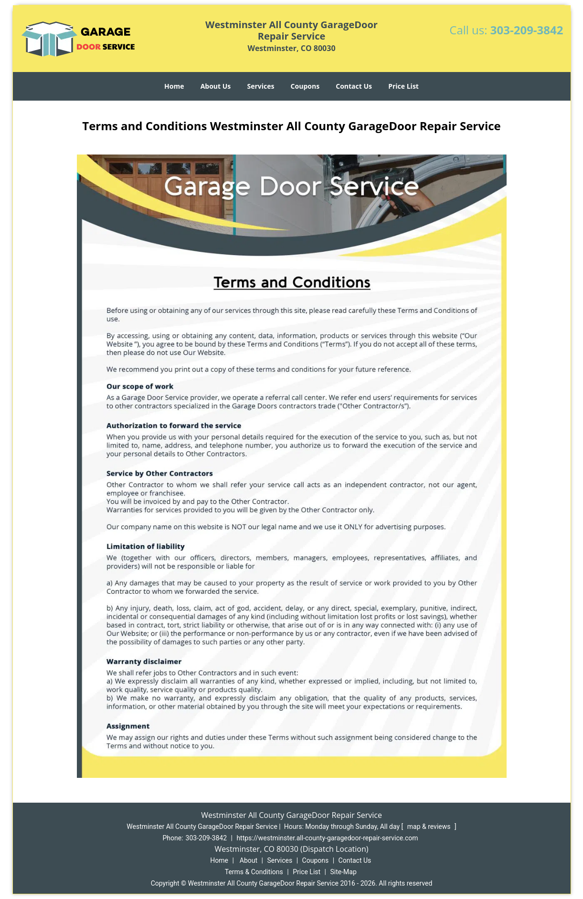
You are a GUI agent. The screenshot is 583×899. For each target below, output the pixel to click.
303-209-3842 (526, 30)
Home (174, 86)
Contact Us (354, 86)
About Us (216, 86)
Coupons (305, 86)
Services (260, 86)
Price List (403, 86)
